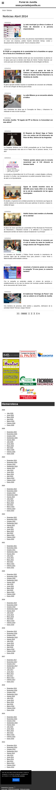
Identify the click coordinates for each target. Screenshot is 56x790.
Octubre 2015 (11, 721)
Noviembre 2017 (12, 662)
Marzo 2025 (10, 449)
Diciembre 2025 (12, 432)
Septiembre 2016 (12, 694)
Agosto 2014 (11, 753)
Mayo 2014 (10, 759)
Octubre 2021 (11, 550)
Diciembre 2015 (12, 717)
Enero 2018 (10, 653)
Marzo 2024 (10, 478)
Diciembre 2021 (12, 546)
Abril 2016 (10, 704)
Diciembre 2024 (12, 460)
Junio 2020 (10, 586)
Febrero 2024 (11, 480)
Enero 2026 (10, 425)
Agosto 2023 (11, 497)
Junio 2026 (10, 415)
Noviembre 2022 (12, 519)
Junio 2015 (10, 728)
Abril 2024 (10, 476)
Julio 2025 (10, 442)
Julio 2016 (10, 698)
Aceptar (16, 780)
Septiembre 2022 (12, 523)
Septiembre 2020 (12, 580)
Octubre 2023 (11, 493)
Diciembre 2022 (12, 517)
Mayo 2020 (10, 588)
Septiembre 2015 (12, 723)
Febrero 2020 (11, 594)
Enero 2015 (10, 738)
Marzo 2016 (10, 706)
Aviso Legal (4, 789)
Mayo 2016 (10, 702)
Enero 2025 (10, 453)
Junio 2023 (10, 501)
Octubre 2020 (11, 578)
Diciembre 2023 (12, 489)
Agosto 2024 (11, 468)
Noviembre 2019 (12, 605)
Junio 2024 (10, 472)
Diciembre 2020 (12, 574)
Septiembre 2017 (12, 666)
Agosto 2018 (11, 639)
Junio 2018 (10, 643)
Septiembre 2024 (12, 466)
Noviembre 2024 (12, 462)
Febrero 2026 (11, 423)
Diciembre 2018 (12, 631)
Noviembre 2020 (12, 576)
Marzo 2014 (10, 763)
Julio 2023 (10, 499)
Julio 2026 (10, 413)
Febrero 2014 (11, 765)
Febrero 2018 (11, 651)
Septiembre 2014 (12, 751)
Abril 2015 (10, 732)
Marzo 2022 (10, 535)
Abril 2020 (10, 590)
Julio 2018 (10, 641)
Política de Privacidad (13, 789)
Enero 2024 (10, 482)
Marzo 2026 (10, 421)
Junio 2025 (10, 444)
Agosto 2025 (11, 440)
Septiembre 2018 (12, 637)
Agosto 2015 (11, 725)
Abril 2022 (10, 533)
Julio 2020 (10, 584)
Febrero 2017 (11, 679)
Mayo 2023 (10, 503)
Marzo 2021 (10, 563)
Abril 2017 (10, 675)
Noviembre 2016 (12, 690)
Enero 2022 (10, 539)
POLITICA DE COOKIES (18, 776)
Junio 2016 (10, 700)
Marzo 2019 (10, 620)
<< (18, 313)
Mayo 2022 (10, 531)
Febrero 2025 (11, 451)
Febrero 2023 (11, 508)
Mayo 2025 (10, 446)
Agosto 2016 (11, 696)
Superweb (11, 787)
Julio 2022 (10, 527)
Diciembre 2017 (12, 660)
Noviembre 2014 (12, 747)
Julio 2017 (10, 669)
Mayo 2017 (10, 673)
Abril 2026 (10, 419)
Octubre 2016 (11, 692)
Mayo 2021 (10, 560)
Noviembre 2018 (12, 633)
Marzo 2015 (10, 734)
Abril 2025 (10, 447)
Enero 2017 (10, 681)
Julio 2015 (10, 727)
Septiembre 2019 (12, 609)
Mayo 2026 (10, 417)
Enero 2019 (10, 624)
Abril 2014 (10, 761)
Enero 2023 (10, 510)
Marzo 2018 (10, 649)
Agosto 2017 (11, 668)
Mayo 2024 (10, 474)
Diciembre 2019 (12, 603)
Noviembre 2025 (12, 434)
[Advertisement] (28, 336)
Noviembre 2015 (12, 719)
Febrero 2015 (11, 736)
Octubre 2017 (11, 664)
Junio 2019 (10, 615)
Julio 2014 (10, 755)
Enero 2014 (10, 767)
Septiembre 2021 (12, 552)
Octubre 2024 (11, 464)
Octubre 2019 (11, 607)
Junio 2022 (10, 529)
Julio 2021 (10, 556)
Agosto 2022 (11, 525)
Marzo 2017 (10, 677)
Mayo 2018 (10, 645)
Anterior (24, 313)
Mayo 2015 (10, 730)
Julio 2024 (10, 470)
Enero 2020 (10, 596)
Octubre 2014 (11, 749)
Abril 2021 (10, 561)
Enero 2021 (10, 567)
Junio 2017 (10, 672)
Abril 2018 (10, 647)
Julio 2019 (10, 613)
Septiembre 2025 (12, 438)
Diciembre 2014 (12, 745)
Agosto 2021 (11, 554)
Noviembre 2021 (12, 548)
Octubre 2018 (11, 635)
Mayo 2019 (10, 616)
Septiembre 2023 (12, 495)
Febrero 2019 (11, 622)
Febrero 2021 (11, 565)
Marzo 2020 (10, 592)
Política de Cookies (25, 789)
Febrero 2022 (11, 537)
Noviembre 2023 (12, 491)
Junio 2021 (10, 557)
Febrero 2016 (11, 708)
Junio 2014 (10, 757)
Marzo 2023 (10, 506)
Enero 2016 (10, 710)
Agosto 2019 (11, 611)
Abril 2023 (10, 504)
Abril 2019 (10, 618)
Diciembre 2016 (12, 688)
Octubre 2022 (11, 521)
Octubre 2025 (11, 436)
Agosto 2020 (11, 582)
